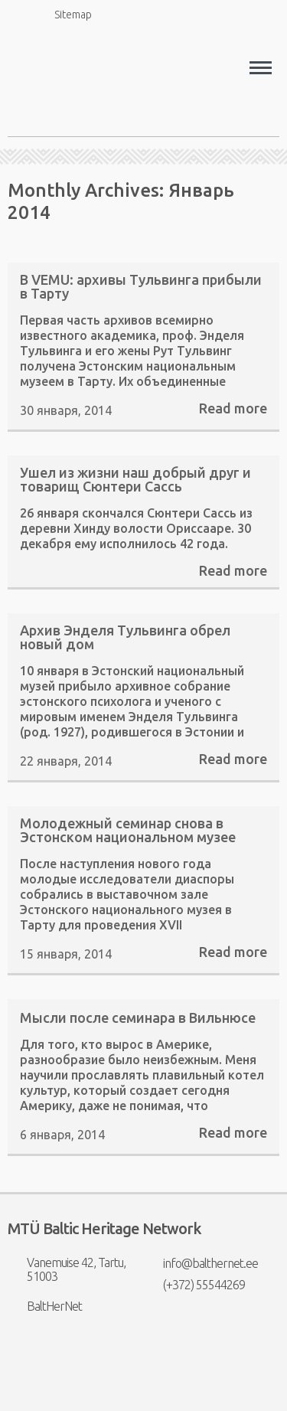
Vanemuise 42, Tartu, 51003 (67, 1269)
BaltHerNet (45, 1306)
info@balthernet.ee (201, 1263)
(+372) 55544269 (194, 1285)
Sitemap (64, 14)
